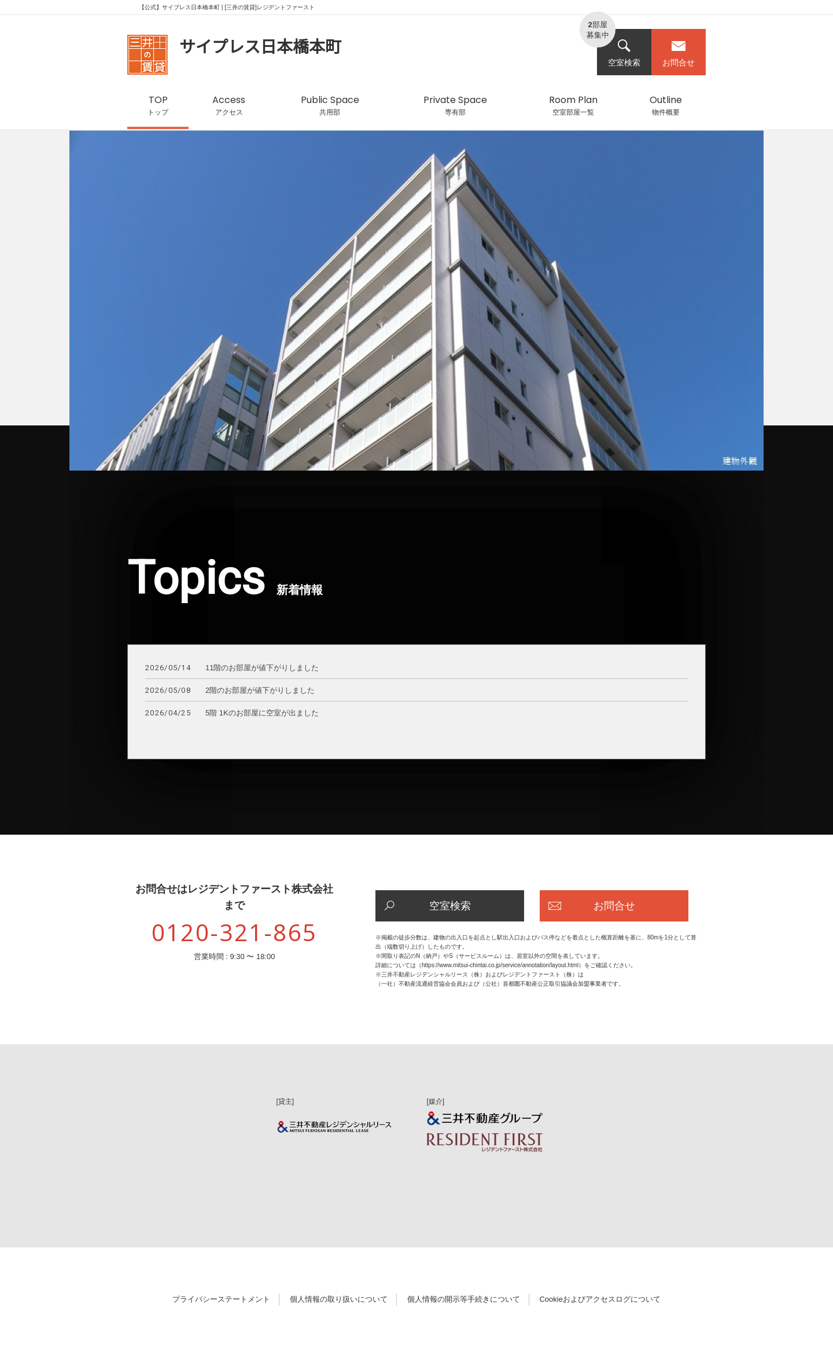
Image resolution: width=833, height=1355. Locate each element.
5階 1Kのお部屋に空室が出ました (232, 713)
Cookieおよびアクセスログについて (599, 1299)
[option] (416, 305)
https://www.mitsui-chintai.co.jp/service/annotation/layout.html (500, 965)
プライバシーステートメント (221, 1299)
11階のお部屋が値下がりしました (232, 668)
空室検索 (624, 53)
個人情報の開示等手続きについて (463, 1299)
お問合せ (678, 53)
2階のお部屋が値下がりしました (230, 691)
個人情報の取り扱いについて (339, 1299)
